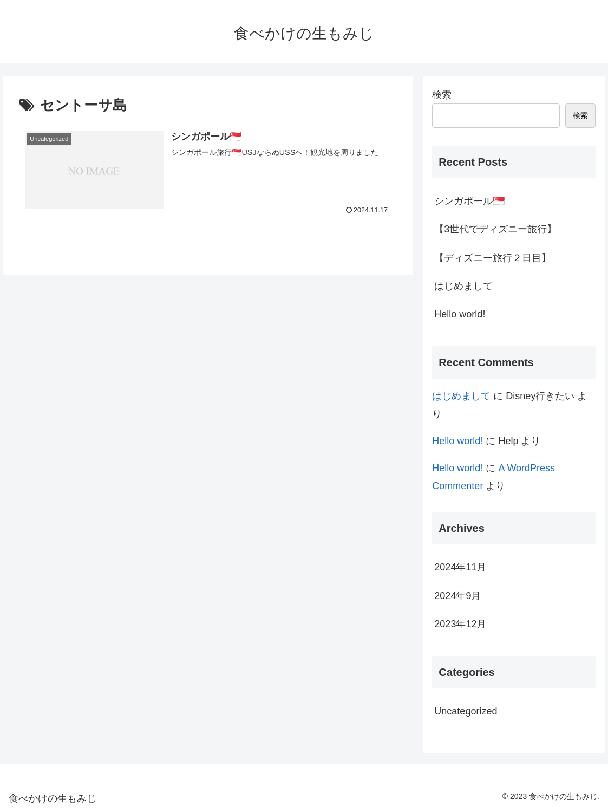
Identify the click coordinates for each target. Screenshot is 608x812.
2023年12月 (460, 624)
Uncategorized (465, 711)
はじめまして (463, 286)
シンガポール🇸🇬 (469, 201)
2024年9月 (457, 595)
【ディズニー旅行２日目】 (492, 257)
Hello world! (459, 314)
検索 (442, 94)
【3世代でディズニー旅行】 (495, 229)
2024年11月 (460, 567)
